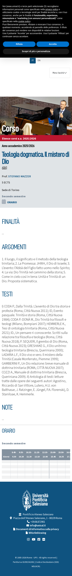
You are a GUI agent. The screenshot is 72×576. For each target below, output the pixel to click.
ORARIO (12, 202)
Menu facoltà (58, 73)
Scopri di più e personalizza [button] (36, 51)
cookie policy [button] (24, 21)
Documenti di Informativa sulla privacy (37, 529)
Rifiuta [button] (19, 44)
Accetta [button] (53, 44)
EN (39, 60)
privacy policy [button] (51, 9)
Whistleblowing (37, 533)
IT (33, 60)
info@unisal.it (38, 525)
